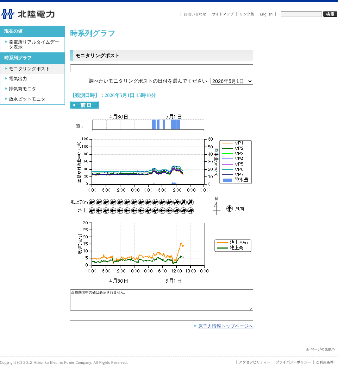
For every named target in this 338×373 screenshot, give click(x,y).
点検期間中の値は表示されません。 (161, 301)
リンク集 (247, 14)
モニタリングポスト (29, 68)
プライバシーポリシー (293, 365)
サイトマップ (223, 14)
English (266, 14)
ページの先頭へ (320, 352)
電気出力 (18, 78)
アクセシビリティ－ (254, 365)
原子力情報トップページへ (225, 329)
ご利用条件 (325, 365)
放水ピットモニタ (27, 99)
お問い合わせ (195, 14)
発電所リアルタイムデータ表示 (34, 45)
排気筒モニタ (22, 88)
